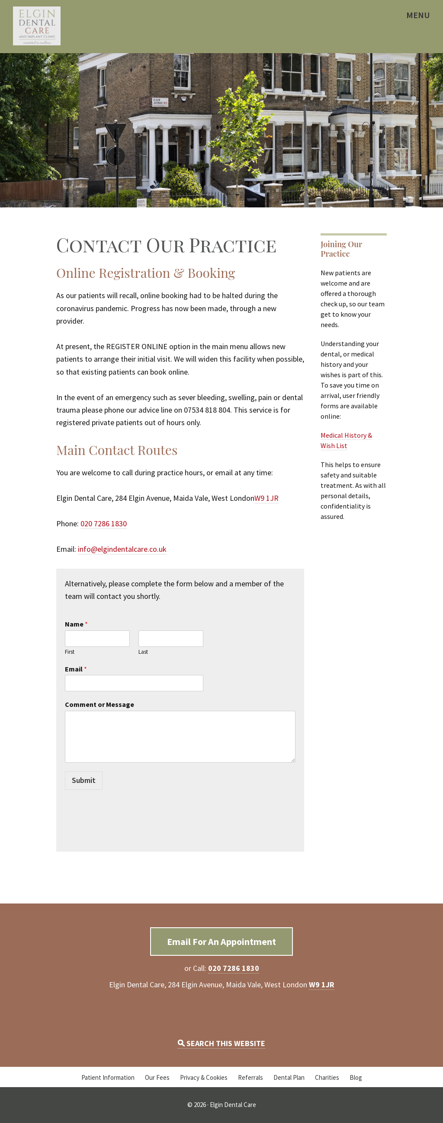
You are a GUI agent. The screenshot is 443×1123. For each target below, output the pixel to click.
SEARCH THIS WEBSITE (221, 1043)
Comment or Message (99, 704)
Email (76, 669)
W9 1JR (266, 498)
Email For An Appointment (221, 941)
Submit (84, 780)
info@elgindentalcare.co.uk (122, 549)
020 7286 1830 (103, 523)
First (69, 652)
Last (143, 652)
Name (76, 624)
